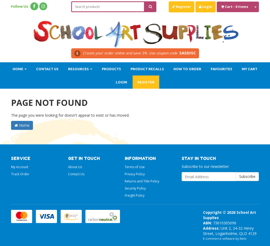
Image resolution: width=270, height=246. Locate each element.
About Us (75, 167)
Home (20, 69)
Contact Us (47, 69)
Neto (243, 238)
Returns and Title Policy (142, 181)
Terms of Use (135, 167)
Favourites (221, 69)
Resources (80, 69)
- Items (234, 6)
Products (111, 69)
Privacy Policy (135, 174)
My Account (19, 167)
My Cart (249, 69)
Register (181, 6)
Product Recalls (147, 69)
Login (205, 6)
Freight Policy (134, 195)
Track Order (20, 174)
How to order (187, 69)
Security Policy (135, 188)
